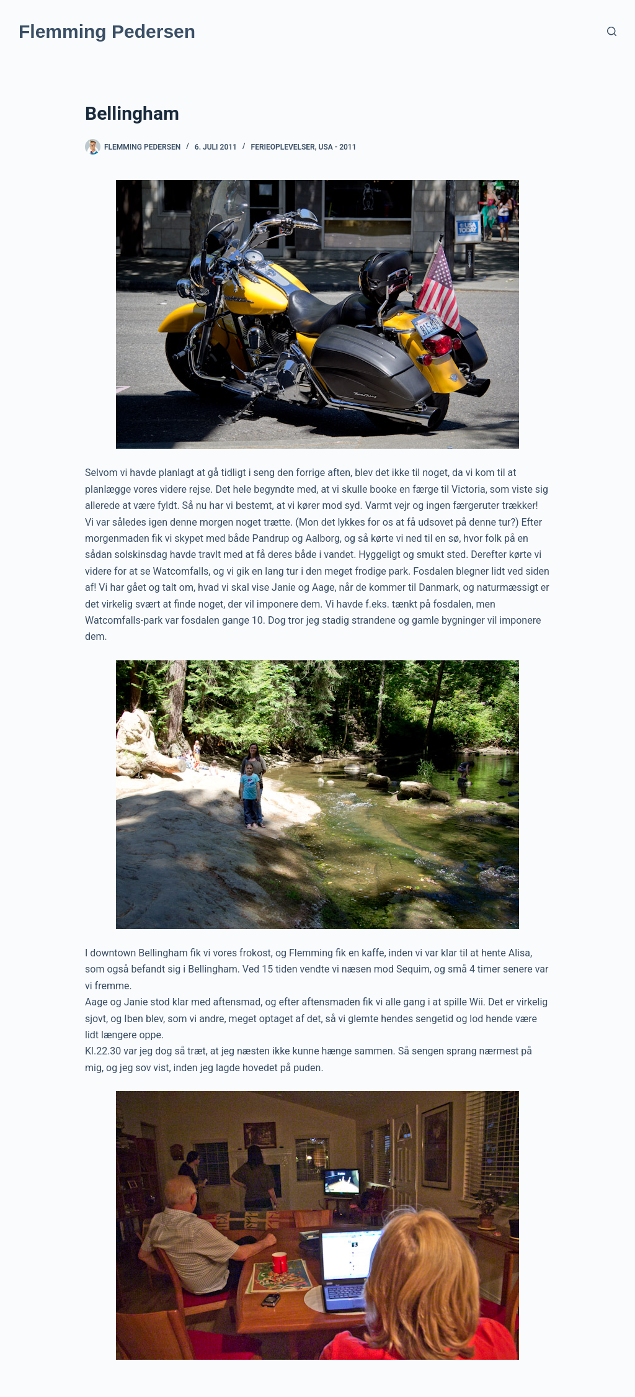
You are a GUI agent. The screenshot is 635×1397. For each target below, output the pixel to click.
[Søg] (611, 31)
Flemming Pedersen (107, 31)
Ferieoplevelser (283, 147)
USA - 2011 (338, 147)
